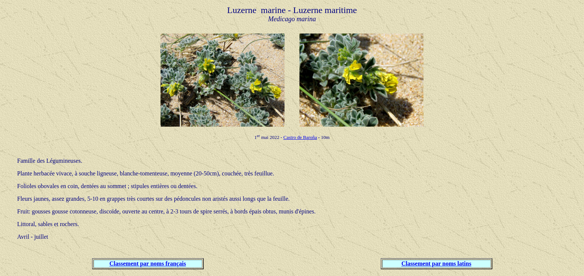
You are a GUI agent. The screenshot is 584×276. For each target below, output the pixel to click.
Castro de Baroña (300, 137)
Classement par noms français (148, 263)
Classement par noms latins (437, 263)
